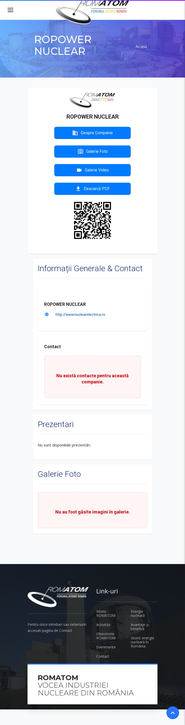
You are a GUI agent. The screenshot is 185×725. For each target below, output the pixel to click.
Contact (102, 656)
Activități (103, 624)
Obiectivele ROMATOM (105, 635)
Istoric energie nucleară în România (142, 641)
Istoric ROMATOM (105, 613)
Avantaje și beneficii (140, 626)
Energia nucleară (138, 613)
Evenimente (106, 647)
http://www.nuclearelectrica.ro (80, 314)
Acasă (141, 46)
